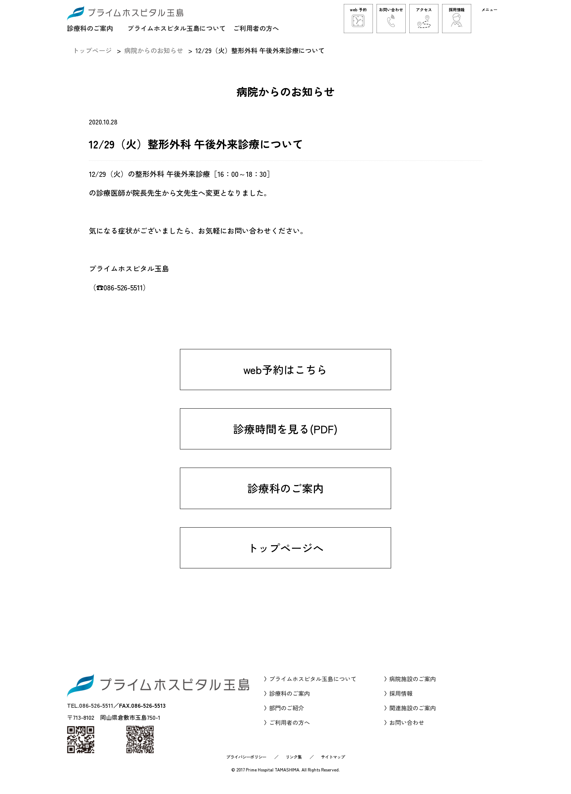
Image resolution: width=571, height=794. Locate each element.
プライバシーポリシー (246, 764)
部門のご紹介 (286, 715)
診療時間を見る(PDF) (285, 440)
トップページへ (285, 560)
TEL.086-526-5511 (90, 713)
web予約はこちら (285, 381)
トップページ (92, 50)
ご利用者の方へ (256, 27)
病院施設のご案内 (412, 686)
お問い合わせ (406, 730)
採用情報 (401, 701)
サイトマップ (333, 764)
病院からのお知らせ (153, 50)
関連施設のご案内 (412, 715)
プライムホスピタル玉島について (176, 27)
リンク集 (294, 764)
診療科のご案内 (90, 27)
